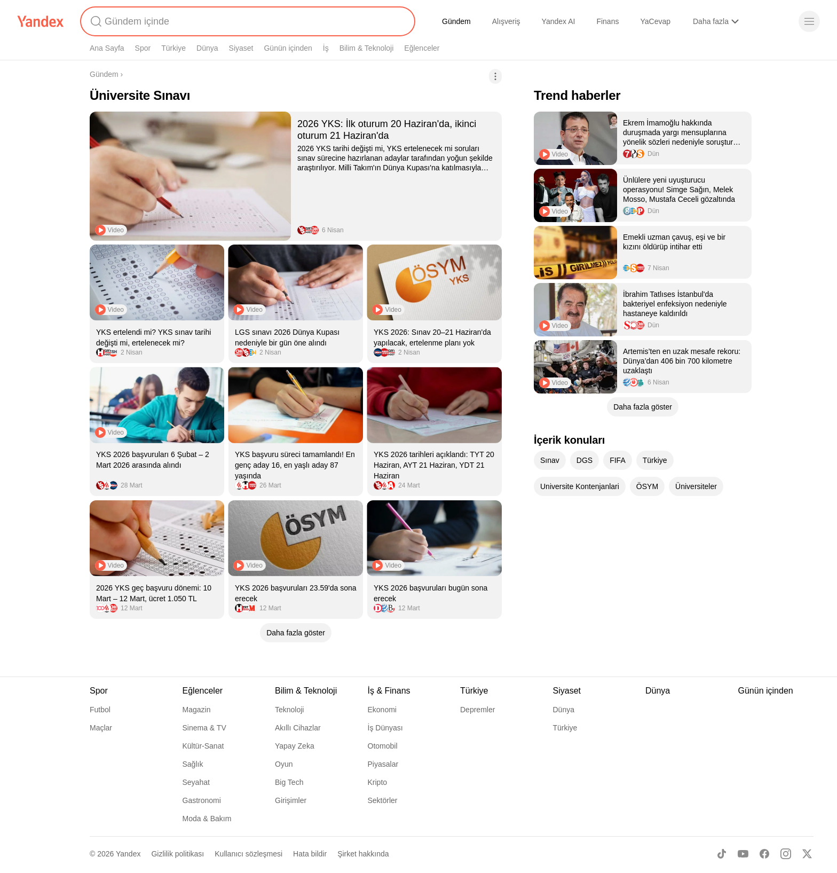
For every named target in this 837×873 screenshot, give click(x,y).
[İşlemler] (495, 76)
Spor (143, 48)
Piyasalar (383, 764)
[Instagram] (785, 854)
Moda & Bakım (207, 818)
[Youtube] (743, 854)
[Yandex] (40, 21)
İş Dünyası (385, 727)
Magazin (197, 709)
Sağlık (193, 764)
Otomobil (383, 746)
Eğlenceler (421, 48)
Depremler (477, 709)
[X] (807, 854)
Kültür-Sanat (203, 746)
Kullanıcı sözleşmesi (248, 854)
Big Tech (289, 782)
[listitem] (296, 176)
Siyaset (241, 48)
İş (326, 48)
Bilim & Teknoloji (366, 48)
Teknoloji (289, 709)
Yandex (128, 854)
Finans (607, 21)
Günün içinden (288, 48)
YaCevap (655, 21)
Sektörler (383, 800)
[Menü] (809, 21)
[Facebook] (764, 854)
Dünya (207, 48)
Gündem (456, 21)
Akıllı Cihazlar (298, 727)
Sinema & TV (204, 727)
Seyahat (196, 782)
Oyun (284, 764)
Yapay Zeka (294, 746)
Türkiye (173, 48)
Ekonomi (382, 709)
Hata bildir (310, 854)
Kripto (378, 782)
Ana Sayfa (107, 48)
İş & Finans (389, 690)
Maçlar (101, 727)
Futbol (100, 709)
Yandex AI (558, 21)
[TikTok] (721, 854)
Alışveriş (506, 21)
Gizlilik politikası (177, 854)
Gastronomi (202, 800)
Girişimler (290, 800)
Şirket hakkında (363, 854)
